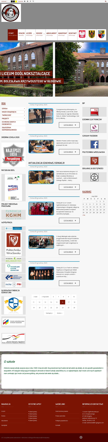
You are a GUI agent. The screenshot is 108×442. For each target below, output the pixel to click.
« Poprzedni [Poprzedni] (45, 297)
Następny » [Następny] (49, 313)
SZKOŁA (13, 108)
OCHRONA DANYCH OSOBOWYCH (9, 123)
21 (45, 307)
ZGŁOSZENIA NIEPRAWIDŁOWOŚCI (9, 129)
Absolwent (4, 420)
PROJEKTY (13, 118)
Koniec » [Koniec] (59, 313)
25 (68, 307)
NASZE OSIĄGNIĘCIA (13, 112)
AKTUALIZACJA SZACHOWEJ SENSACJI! (46, 162)
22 (51, 307)
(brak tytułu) (33, 411)
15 (56, 302)
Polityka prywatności (61, 420)
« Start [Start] (35, 297)
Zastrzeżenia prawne (61, 411)
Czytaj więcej (70, 125)
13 (45, 302)
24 (62, 307)
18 (74, 302)
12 (39, 302)
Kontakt (57, 425)
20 (39, 307)
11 (33, 302)
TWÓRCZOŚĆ (13, 115)
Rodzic (3, 416)
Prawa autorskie (60, 416)
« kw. (83, 215)
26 (74, 307)
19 (34, 307)
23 (57, 307)
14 (51, 302)
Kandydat (4, 425)
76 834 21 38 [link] (91, 420)
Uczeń (3, 411)
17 (68, 302)
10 (74, 297)
